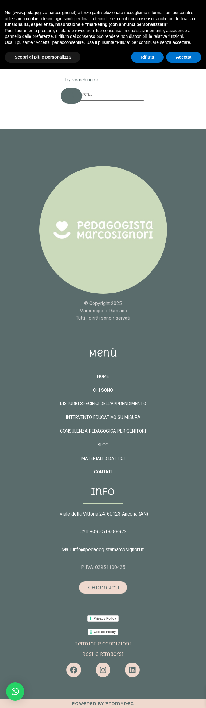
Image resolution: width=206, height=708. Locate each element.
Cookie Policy (105, 632)
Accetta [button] (183, 696)
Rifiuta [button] (147, 696)
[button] (170, 25)
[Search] (71, 96)
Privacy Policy (105, 618)
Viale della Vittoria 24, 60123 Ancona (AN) (103, 514)
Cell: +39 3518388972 (103, 531)
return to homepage (120, 80)
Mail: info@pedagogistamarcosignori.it (103, 549)
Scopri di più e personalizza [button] (43, 696)
